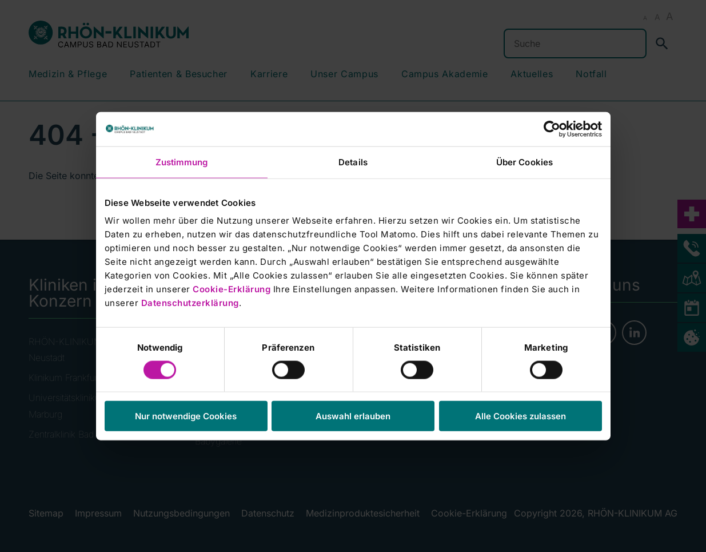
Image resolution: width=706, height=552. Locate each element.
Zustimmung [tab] (181, 161)
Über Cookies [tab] (524, 161)
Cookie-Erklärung (231, 289)
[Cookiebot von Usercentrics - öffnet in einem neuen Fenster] (552, 128)
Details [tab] (353, 161)
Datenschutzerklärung (190, 302)
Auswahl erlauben (353, 416)
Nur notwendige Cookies (186, 416)
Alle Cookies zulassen (520, 416)
